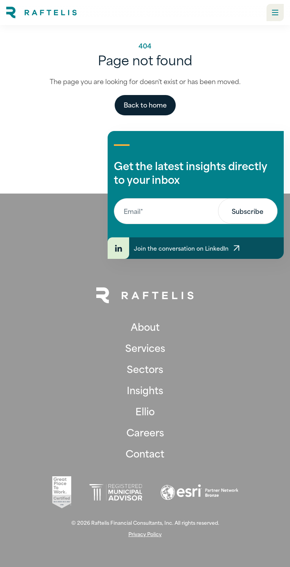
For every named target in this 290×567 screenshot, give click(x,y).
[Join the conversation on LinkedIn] (196, 248)
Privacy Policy (145, 534)
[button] (275, 12)
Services (145, 348)
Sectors (145, 369)
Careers (145, 432)
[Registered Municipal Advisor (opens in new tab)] (115, 492)
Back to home (145, 104)
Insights (145, 390)
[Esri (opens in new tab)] (199, 492)
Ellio (145, 411)
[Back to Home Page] (145, 295)
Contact (145, 453)
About (145, 326)
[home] (41, 12)
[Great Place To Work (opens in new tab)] (61, 492)
